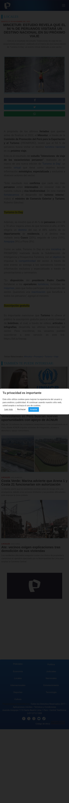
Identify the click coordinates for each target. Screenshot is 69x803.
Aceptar (33, 409)
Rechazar (21, 409)
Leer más (8, 409)
